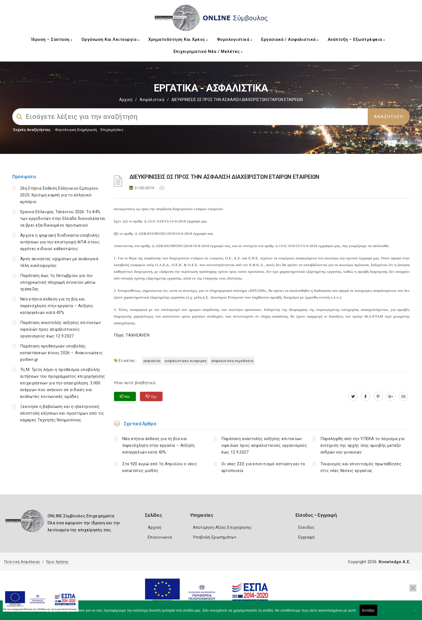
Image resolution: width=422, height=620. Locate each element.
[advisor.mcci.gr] (403, 396)
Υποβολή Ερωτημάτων (214, 537)
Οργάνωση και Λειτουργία (110, 39)
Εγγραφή (306, 537)
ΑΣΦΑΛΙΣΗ (151, 361)
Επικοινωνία (160, 537)
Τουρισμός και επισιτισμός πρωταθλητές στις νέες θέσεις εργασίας (360, 467)
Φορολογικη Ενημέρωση (76, 130)
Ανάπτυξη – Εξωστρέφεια (356, 39)
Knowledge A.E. (395, 561)
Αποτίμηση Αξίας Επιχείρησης (222, 527)
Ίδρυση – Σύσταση (51, 39)
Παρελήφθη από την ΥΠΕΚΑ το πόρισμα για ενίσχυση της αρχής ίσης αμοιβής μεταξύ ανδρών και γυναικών (362, 445)
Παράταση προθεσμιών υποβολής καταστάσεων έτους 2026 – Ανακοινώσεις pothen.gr (61, 353)
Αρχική (125, 99)
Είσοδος (306, 527)
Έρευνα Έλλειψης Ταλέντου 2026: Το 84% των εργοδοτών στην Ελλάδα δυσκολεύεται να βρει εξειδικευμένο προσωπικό (62, 218)
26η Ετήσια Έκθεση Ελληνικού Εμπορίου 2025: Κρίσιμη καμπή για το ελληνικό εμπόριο (59, 195)
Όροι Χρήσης (57, 562)
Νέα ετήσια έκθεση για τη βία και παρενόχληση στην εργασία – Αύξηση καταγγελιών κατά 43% (56, 306)
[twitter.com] (353, 396)
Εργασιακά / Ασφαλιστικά (290, 39)
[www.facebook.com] (365, 396)
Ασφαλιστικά (152, 99)
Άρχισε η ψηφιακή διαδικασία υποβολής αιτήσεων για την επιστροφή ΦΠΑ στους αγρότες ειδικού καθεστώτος (60, 242)
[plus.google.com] (391, 396)
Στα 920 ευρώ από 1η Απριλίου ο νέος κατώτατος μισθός (159, 467)
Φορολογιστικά (234, 39)
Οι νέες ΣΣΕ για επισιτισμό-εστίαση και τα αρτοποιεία (263, 467)
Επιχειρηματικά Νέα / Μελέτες (208, 51)
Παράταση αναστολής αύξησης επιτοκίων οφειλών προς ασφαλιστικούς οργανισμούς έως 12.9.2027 (60, 329)
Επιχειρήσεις (111, 130)
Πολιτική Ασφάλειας (22, 562)
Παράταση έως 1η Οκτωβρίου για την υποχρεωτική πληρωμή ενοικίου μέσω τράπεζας (57, 282)
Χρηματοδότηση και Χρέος (178, 39)
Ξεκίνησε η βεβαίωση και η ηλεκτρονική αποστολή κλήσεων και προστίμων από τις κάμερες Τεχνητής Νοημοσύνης (62, 413)
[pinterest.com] (378, 396)
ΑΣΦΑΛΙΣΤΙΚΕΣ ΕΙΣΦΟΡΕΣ (186, 361)
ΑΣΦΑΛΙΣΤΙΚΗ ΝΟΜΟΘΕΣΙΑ (232, 361)
